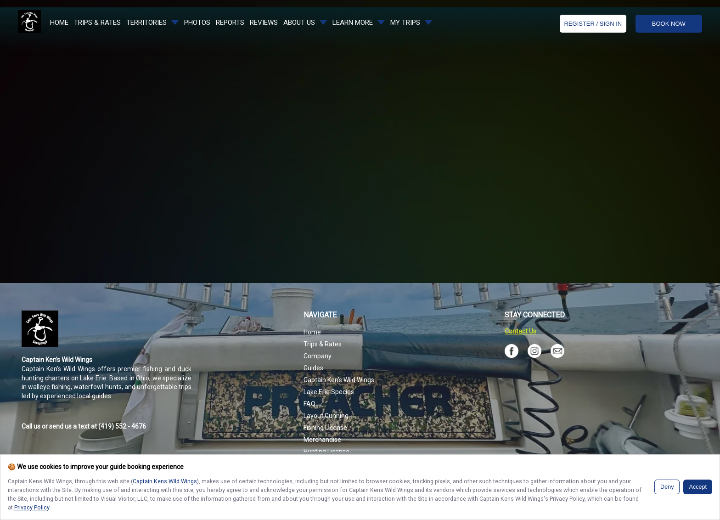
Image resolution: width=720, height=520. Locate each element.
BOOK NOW (669, 23)
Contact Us (520, 331)
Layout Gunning (326, 415)
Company (318, 356)
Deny (667, 487)
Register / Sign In (593, 23)
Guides (313, 368)
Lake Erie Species (329, 392)
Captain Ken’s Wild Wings (339, 380)
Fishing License (325, 427)
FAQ (309, 403)
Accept (698, 487)
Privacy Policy (31, 507)
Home (312, 332)
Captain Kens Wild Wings (165, 481)
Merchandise (322, 439)
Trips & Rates (323, 344)
